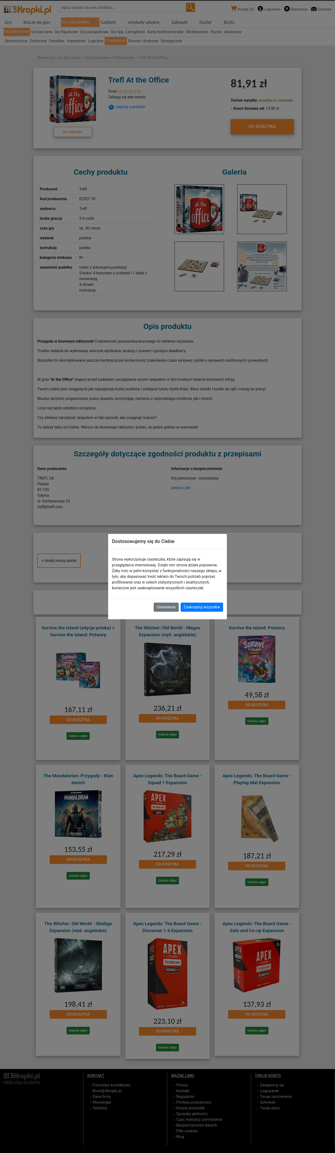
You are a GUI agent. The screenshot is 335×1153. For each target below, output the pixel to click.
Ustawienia (166, 607)
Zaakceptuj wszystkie (202, 607)
